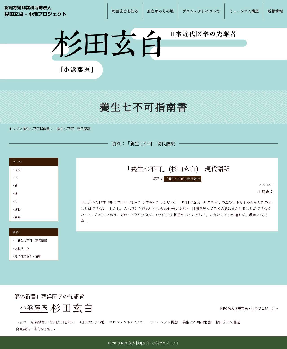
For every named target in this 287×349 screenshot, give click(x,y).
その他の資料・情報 (28, 256)
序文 (18, 170)
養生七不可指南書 (196, 322)
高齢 (18, 217)
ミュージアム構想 (163, 322)
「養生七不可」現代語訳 (31, 240)
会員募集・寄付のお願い (35, 329)
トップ (21, 322)
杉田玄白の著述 (228, 322)
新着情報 (38, 322)
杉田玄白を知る (62, 322)
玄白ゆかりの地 (91, 322)
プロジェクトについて (127, 322)
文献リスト (22, 248)
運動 (18, 209)
